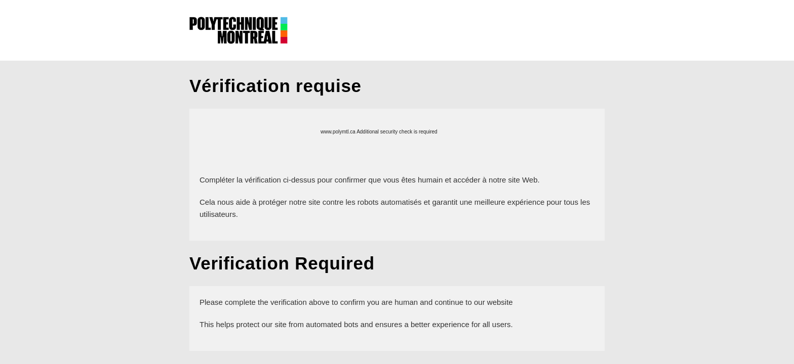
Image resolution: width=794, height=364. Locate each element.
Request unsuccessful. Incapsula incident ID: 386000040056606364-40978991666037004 (397, 182)
